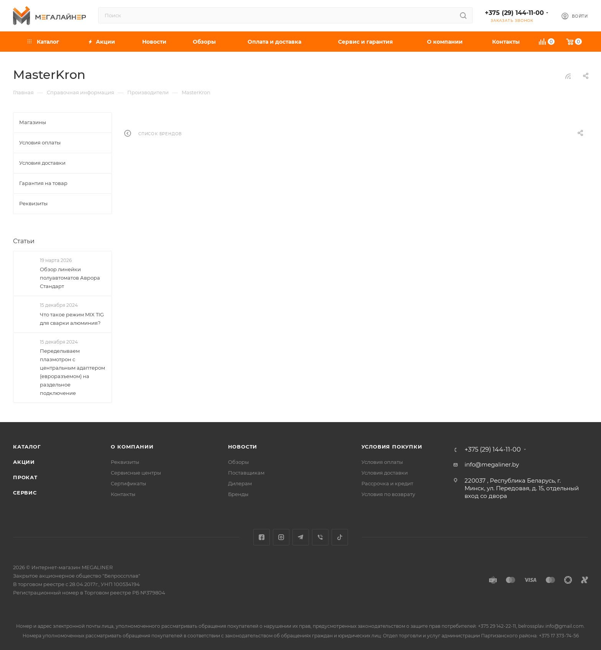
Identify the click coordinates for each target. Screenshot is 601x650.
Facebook (261, 537)
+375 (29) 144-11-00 (514, 12)
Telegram (300, 537)
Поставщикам (246, 473)
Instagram (281, 537)
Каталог (27, 447)
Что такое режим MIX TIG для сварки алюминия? (72, 318)
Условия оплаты (382, 462)
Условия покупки (391, 447)
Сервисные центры (136, 473)
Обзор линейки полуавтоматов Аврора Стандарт (70, 277)
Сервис (25, 493)
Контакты (123, 494)
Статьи (23, 241)
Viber (320, 537)
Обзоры (238, 462)
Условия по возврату (388, 494)
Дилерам (240, 483)
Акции (24, 462)
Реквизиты (125, 462)
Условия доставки (384, 473)
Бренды (238, 494)
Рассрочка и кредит (387, 483)
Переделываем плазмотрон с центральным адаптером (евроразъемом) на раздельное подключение (72, 372)
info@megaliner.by (492, 464)
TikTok (340, 537)
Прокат (25, 477)
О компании (132, 447)
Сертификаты (128, 483)
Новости (243, 447)
